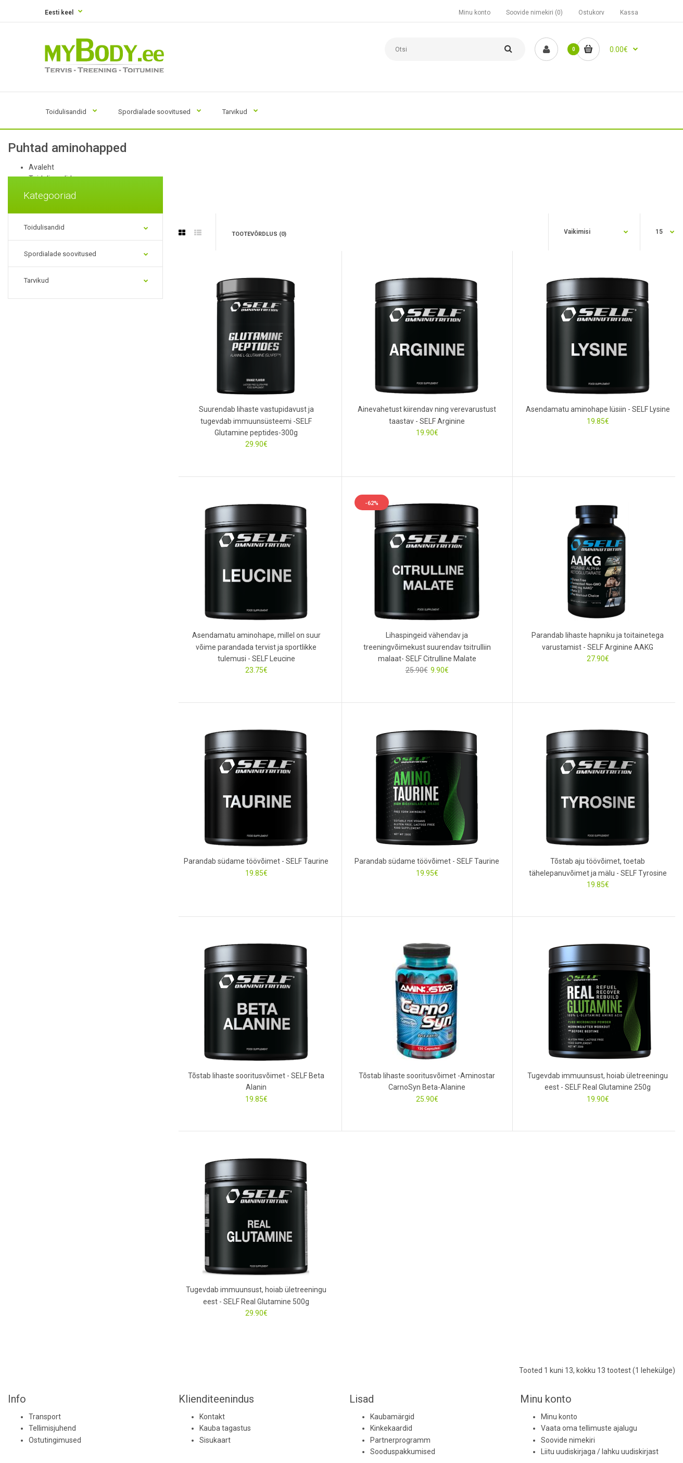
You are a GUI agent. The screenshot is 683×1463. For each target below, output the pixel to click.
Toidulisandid (44, 227)
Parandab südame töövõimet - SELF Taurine (256, 861)
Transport (45, 1416)
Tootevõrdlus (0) (259, 234)
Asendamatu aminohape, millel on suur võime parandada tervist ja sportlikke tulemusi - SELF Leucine (256, 647)
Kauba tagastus (225, 1428)
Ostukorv (591, 12)
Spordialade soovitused (60, 254)
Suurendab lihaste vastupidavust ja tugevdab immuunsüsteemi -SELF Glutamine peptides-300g (256, 421)
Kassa (629, 12)
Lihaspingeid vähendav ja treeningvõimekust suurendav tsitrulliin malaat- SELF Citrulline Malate (427, 647)
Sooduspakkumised (402, 1451)
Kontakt (212, 1416)
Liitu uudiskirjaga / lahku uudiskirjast (600, 1451)
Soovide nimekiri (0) (534, 12)
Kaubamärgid (392, 1416)
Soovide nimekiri (568, 1440)
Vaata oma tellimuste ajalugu (589, 1428)
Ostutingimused (55, 1440)
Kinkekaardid (391, 1428)
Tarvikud (36, 280)
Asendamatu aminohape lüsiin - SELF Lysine (598, 409)
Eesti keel (59, 12)
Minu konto (474, 12)
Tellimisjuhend (52, 1428)
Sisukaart (215, 1440)
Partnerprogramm (400, 1440)
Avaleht (41, 167)
